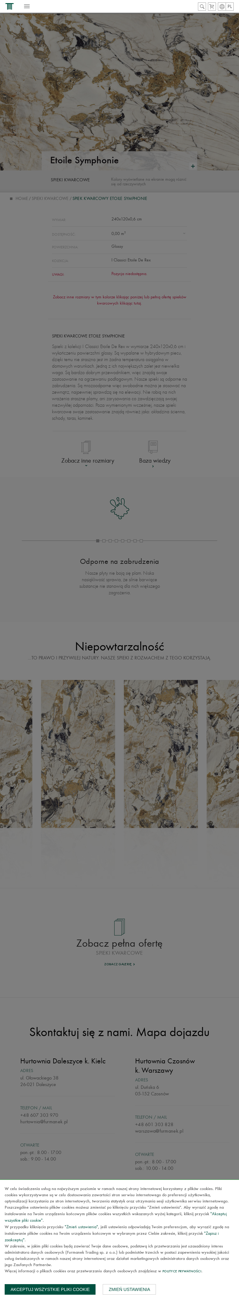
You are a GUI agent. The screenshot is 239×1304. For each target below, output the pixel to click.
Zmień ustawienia (129, 1289)
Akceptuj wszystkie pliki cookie (50, 1289)
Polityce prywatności (181, 1271)
